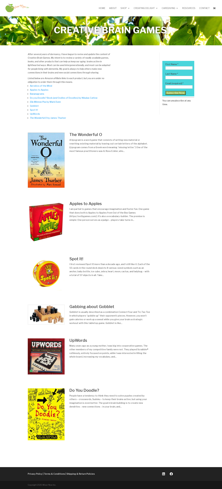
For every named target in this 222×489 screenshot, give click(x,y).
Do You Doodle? (84, 390)
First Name (171, 64)
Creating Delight (144, 8)
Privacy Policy (35, 474)
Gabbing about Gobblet (91, 306)
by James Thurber (48, 118)
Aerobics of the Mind (41, 85)
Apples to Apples (39, 89)
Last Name (171, 73)
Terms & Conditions (54, 474)
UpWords (35, 114)
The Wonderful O (85, 134)
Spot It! (34, 110)
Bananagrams (37, 93)
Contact (204, 8)
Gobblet (34, 106)
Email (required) (174, 83)
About (113, 8)
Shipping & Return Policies (81, 474)
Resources (188, 8)
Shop (124, 8)
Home (102, 8)
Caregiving (168, 8)
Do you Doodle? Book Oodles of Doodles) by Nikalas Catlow (63, 98)
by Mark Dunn (45, 102)
